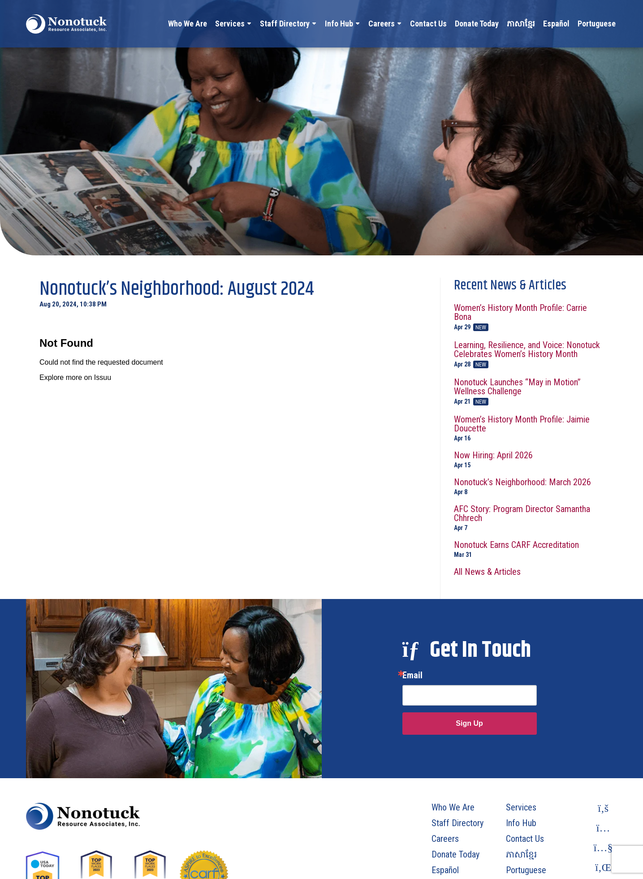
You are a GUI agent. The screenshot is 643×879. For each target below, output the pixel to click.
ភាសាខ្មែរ (521, 23)
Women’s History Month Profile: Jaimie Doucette (529, 428)
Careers (381, 23)
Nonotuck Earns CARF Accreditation (529, 549)
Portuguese (597, 23)
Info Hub (339, 23)
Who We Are (187, 23)
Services (230, 23)
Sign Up (469, 723)
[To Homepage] (66, 23)
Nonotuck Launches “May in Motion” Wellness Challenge (529, 391)
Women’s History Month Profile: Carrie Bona (529, 317)
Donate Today (477, 23)
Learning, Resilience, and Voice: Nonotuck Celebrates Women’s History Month (529, 354)
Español (556, 23)
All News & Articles (487, 571)
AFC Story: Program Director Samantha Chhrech (529, 517)
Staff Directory (285, 23)
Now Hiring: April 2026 (529, 459)
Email (412, 675)
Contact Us (428, 23)
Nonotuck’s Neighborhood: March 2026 (529, 486)
